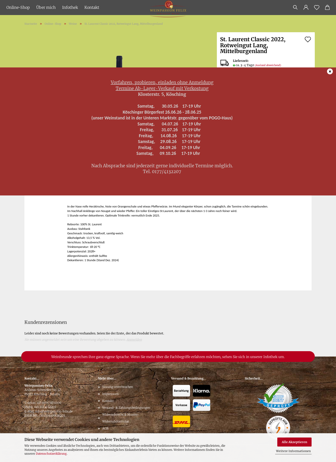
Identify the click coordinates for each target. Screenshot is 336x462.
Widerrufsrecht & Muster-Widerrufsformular (120, 418)
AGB (105, 428)
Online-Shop (18, 7)
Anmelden (134, 340)
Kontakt (91, 7)
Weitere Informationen (293, 451)
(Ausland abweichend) (268, 65)
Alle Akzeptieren (294, 442)
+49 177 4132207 (45, 407)
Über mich (46, 7)
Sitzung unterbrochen (117, 387)
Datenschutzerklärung (51, 454)
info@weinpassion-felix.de (53, 411)
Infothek (70, 7)
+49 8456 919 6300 (48, 403)
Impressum (110, 394)
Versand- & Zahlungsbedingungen (126, 408)
